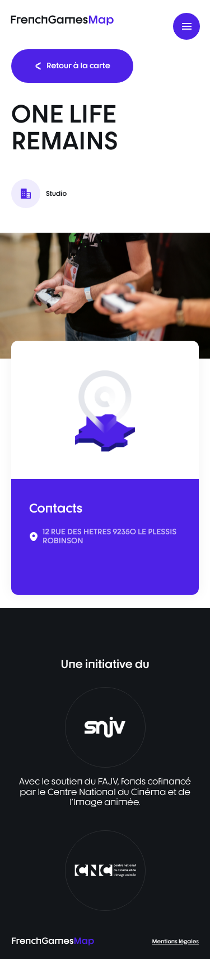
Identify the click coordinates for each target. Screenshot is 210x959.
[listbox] (105, 296)
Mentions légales (175, 941)
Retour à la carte (72, 65)
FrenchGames (62, 19)
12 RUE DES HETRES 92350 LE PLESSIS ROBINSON (109, 537)
